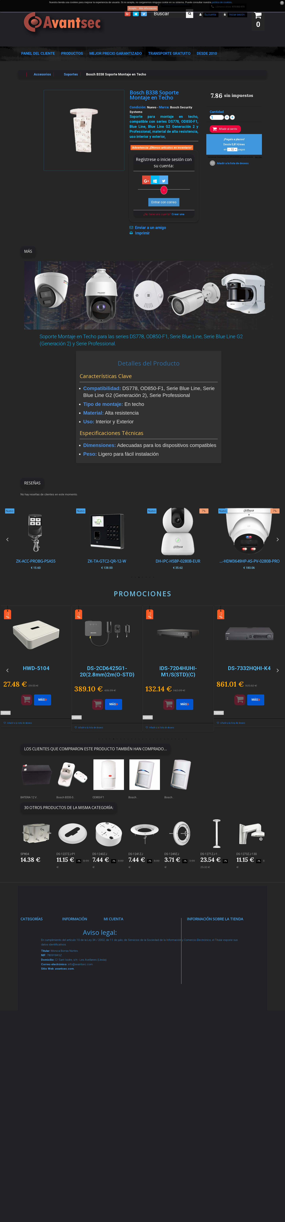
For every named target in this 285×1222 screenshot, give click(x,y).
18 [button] (160, 739)
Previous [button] (7, 539)
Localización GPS (38, 968)
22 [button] (175, 739)
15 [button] (150, 739)
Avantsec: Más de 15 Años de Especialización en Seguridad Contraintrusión (82, 1122)
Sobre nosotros (78, 982)
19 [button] (164, 739)
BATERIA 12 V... (29, 797)
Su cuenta (210, 14)
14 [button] (146, 739)
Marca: (164, 107)
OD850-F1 (98, 797)
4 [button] (142, 577)
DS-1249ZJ (171, 854)
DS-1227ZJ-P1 (66, 854)
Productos (72, 53)
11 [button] (135, 739)
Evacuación (33, 1120)
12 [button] (139, 739)
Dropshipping (76, 1028)
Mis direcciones (119, 954)
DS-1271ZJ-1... (210, 854)
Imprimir (142, 233)
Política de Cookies (80, 1056)
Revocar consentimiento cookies (78, 1084)
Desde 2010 (207, 53)
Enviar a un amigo (150, 228)
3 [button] (146, 577)
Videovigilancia (35, 936)
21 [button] (171, 739)
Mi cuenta (113, 918)
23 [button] (179, 739)
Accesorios (32, 1046)
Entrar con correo (163, 202)
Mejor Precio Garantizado (115, 53)
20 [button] (168, 739)
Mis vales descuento (123, 945)
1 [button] (153, 577)
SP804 (25, 854)
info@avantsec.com (209, 952)
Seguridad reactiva (38, 1000)
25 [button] (186, 739)
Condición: (138, 107)
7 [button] (131, 577)
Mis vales (114, 977)
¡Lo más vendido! (79, 950)
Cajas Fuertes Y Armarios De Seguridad (36, 1106)
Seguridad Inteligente (40, 927)
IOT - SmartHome (38, 1055)
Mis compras (117, 927)
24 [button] (182, 739)
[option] (248, 539)
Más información (147, 8)
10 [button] (131, 739)
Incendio (30, 1064)
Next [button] (278, 539)
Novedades (74, 941)
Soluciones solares (39, 1023)
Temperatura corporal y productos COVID (37, 1087)
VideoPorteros (35, 991)
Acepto (133, 8)
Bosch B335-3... (66, 797)
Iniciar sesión (237, 14)
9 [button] (128, 739)
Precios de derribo (80, 991)
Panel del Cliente (38, 53)
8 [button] (124, 739)
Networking (33, 959)
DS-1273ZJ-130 (246, 854)
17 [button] (157, 739)
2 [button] (150, 577)
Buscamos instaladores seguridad (75, 1042)
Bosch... (134, 797)
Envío (70, 1000)
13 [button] (142, 739)
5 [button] (139, 577)
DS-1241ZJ (136, 854)
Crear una (178, 214)
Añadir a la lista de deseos (232, 163)
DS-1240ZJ (100, 854)
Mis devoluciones (120, 936)
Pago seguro (75, 973)
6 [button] (135, 577)
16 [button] (153, 739)
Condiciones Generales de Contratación (76, 1014)
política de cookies (222, 2)
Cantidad (217, 112)
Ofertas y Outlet (36, 1073)
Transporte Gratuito (169, 53)
